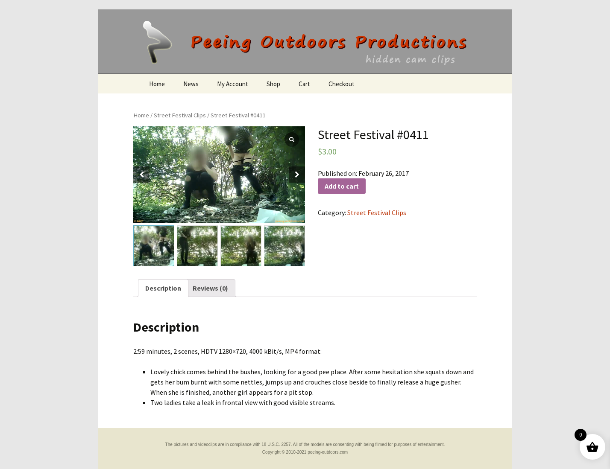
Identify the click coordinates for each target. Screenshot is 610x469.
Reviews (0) (210, 288)
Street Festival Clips (180, 115)
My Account (232, 84)
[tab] (163, 288)
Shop (273, 84)
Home (157, 84)
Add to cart (342, 186)
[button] (297, 174)
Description (163, 288)
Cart (304, 84)
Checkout (341, 84)
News (191, 84)
